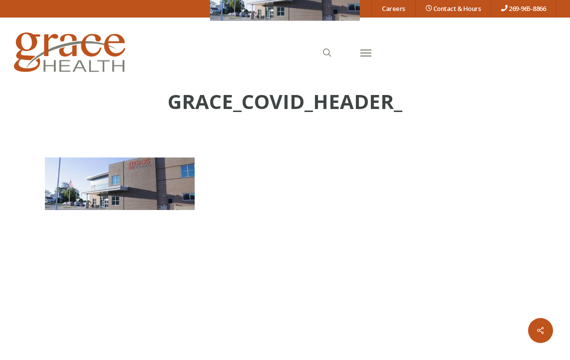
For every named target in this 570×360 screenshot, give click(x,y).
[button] (365, 53)
